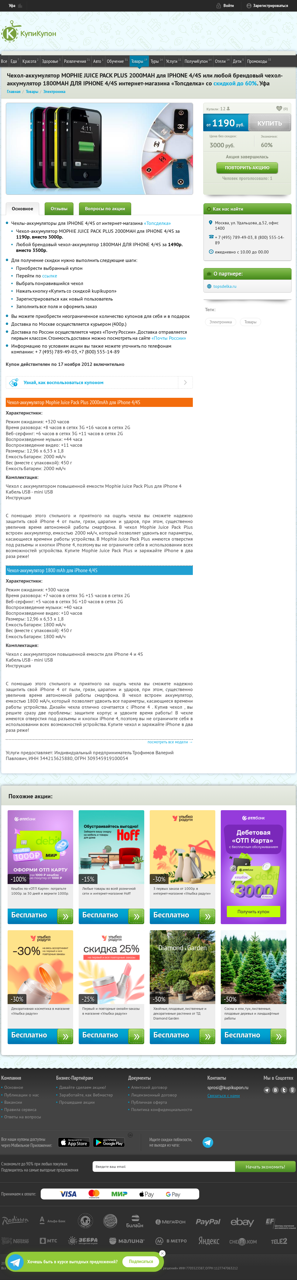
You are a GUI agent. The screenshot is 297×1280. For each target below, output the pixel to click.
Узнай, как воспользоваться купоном (64, 382)
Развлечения (77, 60)
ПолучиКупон (198, 60)
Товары (139, 60)
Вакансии (13, 1102)
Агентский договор (149, 1087)
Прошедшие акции (77, 1102)
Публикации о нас (21, 1095)
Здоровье (51, 60)
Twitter (284, 1090)
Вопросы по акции (105, 208)
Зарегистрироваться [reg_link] (270, 5)
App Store (74, 1142)
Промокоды (259, 60)
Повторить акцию (247, 167)
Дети (238, 60)
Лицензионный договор (154, 1095)
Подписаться (141, 1261)
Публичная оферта (149, 1102)
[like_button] (279, 109)
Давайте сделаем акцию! (82, 1087)
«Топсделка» (157, 223)
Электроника (221, 321)
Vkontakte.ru (275, 1090)
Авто (98, 60)
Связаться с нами (223, 1095)
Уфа (12, 5)
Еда (15, 60)
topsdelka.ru (225, 286)
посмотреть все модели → (170, 742)
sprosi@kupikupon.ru (227, 1087)
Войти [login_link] (229, 5)
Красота (30, 60)
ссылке (49, 276)
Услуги (173, 60)
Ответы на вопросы (22, 1117)
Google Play (109, 1142)
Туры (157, 60)
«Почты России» (169, 338)
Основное (22, 208)
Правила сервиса (20, 1109)
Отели (222, 60)
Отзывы (59, 208)
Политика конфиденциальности (161, 1109)
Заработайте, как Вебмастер (86, 1095)
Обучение (117, 60)
